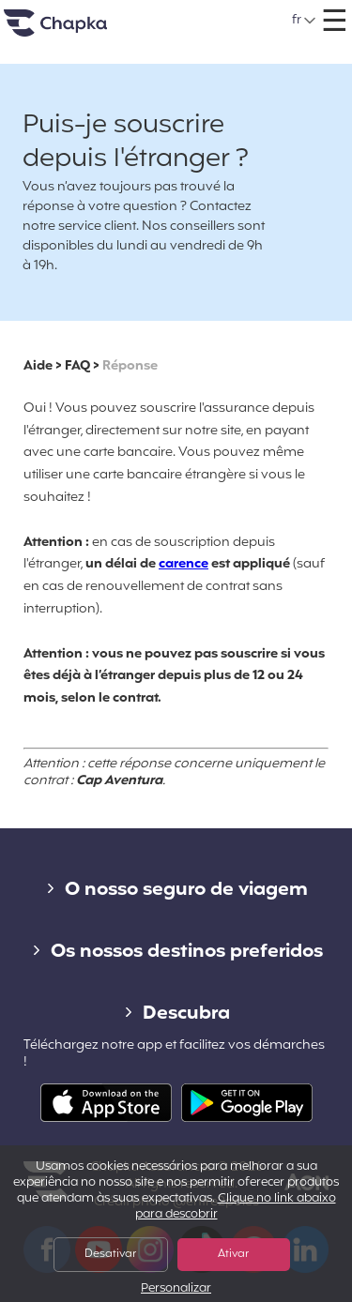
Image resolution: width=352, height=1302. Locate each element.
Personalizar (176, 1289)
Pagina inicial (79, 30)
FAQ (77, 366)
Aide (38, 366)
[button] (304, 20)
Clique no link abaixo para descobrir (235, 1206)
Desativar (110, 1254)
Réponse (130, 366)
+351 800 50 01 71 (199, 14)
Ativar (233, 1254)
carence (183, 564)
